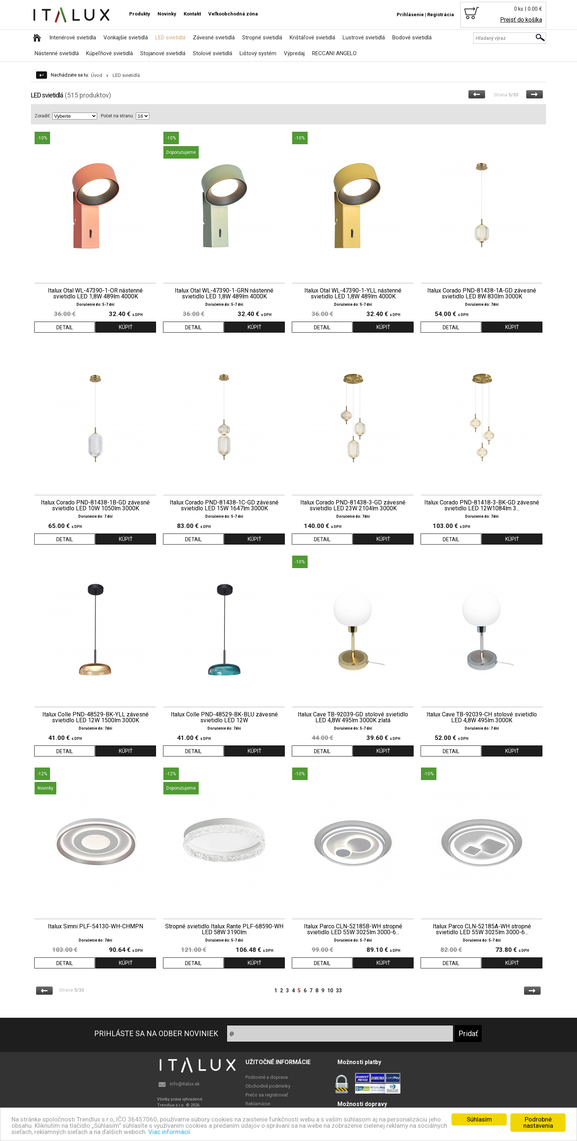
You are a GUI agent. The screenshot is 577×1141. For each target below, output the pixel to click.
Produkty (139, 14)
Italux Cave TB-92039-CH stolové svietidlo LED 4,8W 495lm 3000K (481, 717)
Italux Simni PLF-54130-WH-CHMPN (95, 926)
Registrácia (440, 14)
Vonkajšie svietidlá (125, 37)
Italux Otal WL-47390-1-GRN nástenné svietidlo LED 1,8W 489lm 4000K (224, 294)
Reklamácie (257, 1103)
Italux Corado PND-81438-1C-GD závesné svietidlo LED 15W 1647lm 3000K (224, 505)
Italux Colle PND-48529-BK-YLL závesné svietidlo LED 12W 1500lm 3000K (95, 717)
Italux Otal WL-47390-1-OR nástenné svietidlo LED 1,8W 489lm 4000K (95, 294)
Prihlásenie (410, 14)
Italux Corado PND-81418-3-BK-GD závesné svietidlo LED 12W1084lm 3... (481, 505)
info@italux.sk (185, 1084)
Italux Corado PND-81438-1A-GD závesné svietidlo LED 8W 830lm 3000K (481, 294)
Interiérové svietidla (72, 37)
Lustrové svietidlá (364, 37)
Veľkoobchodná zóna (233, 14)
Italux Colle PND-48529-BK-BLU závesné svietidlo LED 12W (224, 717)
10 (330, 990)
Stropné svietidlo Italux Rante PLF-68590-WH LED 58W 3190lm (224, 929)
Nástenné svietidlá (57, 53)
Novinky (166, 14)
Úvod (96, 75)
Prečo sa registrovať (266, 1095)
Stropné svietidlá (262, 37)
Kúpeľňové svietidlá (109, 53)
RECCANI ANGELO (334, 53)
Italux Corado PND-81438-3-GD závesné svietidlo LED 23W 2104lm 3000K (353, 505)
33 (339, 990)
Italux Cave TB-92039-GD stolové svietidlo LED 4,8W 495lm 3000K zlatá (353, 717)
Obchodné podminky (267, 1086)
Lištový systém (258, 53)
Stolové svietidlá (212, 53)
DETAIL (64, 327)
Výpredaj (294, 53)
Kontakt (192, 14)
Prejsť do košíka (521, 19)
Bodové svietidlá (412, 37)
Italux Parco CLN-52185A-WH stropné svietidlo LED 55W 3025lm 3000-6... (482, 929)
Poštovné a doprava (266, 1077)
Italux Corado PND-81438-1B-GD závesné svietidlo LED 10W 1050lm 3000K (95, 505)
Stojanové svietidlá (162, 53)
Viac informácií (169, 1131)
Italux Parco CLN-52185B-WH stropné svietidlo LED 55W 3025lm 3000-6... (353, 929)
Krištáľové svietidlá (312, 37)
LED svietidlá (170, 37)
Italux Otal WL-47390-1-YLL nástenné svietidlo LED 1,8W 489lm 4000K (352, 294)
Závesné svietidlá (214, 37)
